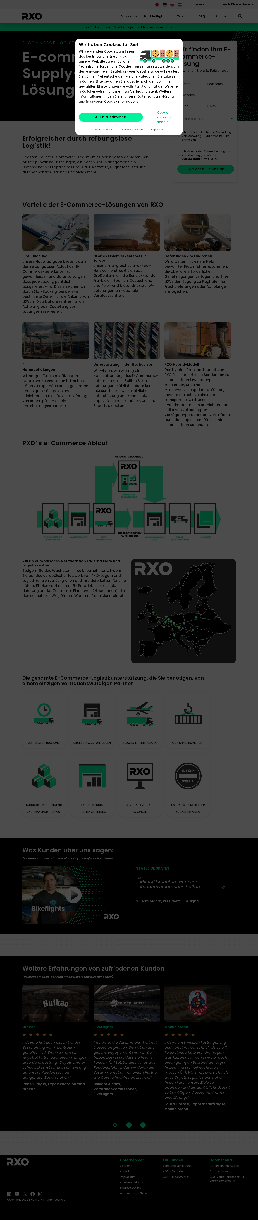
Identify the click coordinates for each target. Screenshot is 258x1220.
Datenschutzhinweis (131, 129)
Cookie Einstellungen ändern (163, 117)
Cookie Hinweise (103, 129)
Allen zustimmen (110, 117)
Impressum (157, 129)
